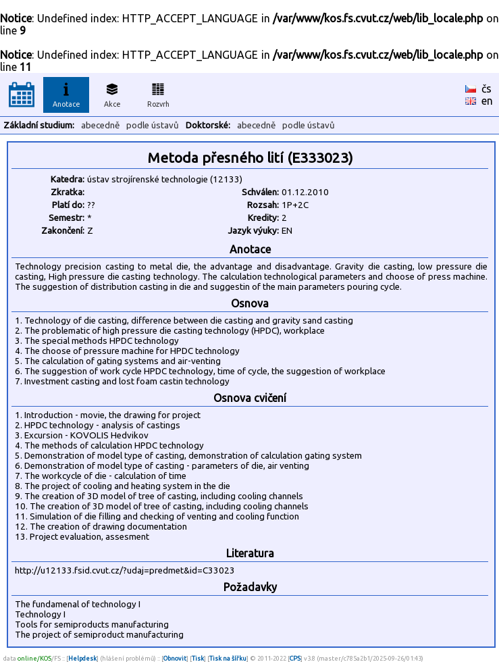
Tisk (198, 658)
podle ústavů (152, 125)
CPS (295, 658)
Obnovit (174, 658)
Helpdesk (82, 658)
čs (486, 88)
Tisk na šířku (227, 658)
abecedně (100, 125)
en (487, 101)
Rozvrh (158, 93)
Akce (112, 93)
